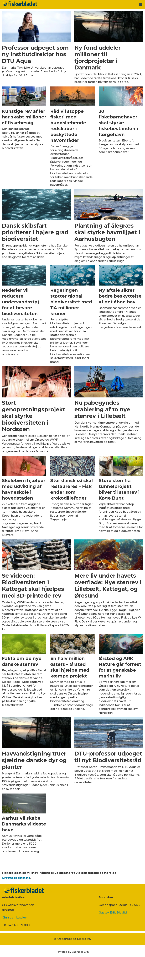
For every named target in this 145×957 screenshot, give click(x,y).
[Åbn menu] (140, 4)
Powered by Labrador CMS (73, 951)
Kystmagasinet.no (16, 877)
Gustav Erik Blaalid (113, 912)
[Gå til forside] (20, 3)
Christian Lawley (14, 917)
